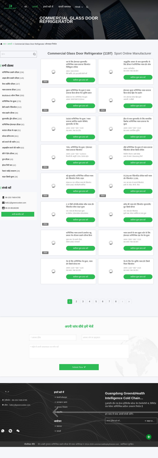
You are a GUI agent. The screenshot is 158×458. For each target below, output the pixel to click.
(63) (13, 148)
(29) (11, 171)
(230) (12, 119)
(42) (9, 165)
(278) (11, 101)
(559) (13, 95)
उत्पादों (35, 6)
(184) (11, 90)
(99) (10, 113)
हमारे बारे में (48, 6)
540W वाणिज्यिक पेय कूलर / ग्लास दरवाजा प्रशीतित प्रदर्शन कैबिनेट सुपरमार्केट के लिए (78, 121)
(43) (7, 159)
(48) (10, 153)
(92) (13, 124)
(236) (13, 72)
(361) (10, 136)
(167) (11, 84)
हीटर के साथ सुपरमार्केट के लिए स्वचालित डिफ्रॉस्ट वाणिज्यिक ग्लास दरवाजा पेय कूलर (137, 121)
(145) (13, 78)
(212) (11, 107)
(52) (11, 130)
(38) (10, 177)
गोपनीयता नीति (29, 444)
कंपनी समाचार (64, 6)
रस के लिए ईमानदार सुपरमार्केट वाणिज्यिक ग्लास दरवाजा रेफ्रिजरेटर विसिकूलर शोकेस (78, 64)
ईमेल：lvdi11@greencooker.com (16, 405)
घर (25, 6)
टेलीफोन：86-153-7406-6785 (14, 400)
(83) (10, 142)
